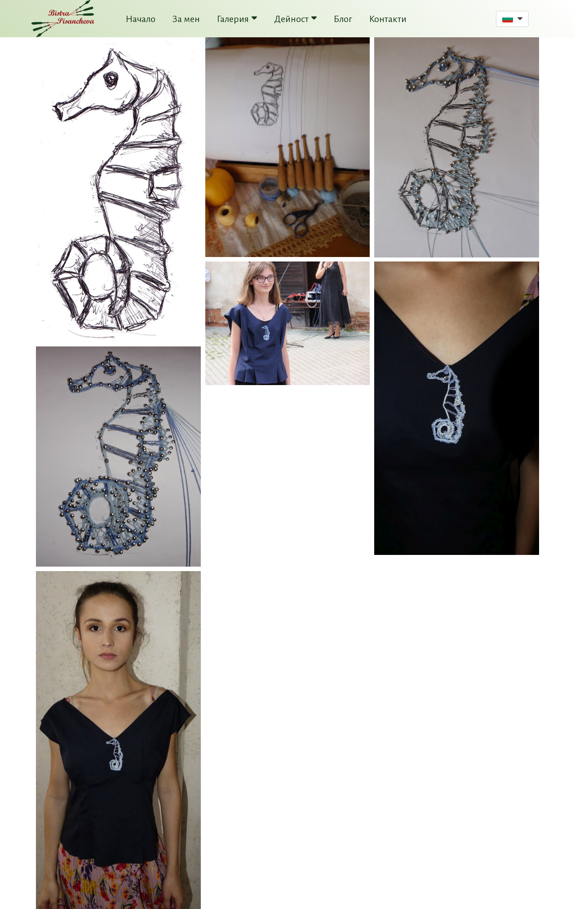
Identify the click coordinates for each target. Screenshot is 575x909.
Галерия (237, 19)
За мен (186, 19)
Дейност (295, 19)
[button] (512, 19)
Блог (343, 19)
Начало (140, 19)
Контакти (388, 19)
